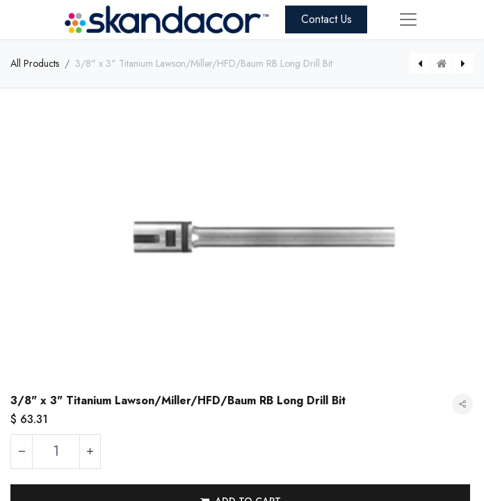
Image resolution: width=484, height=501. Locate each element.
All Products (34, 63)
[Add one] (89, 451)
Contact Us (326, 19)
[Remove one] (21, 451)
